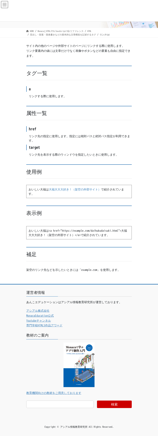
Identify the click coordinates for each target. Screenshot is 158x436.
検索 (114, 404)
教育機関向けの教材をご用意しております (53, 393)
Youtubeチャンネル (38, 320)
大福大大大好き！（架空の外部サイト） (75, 189)
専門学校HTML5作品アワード (44, 325)
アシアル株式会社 (37, 310)
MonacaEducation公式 (40, 315)
